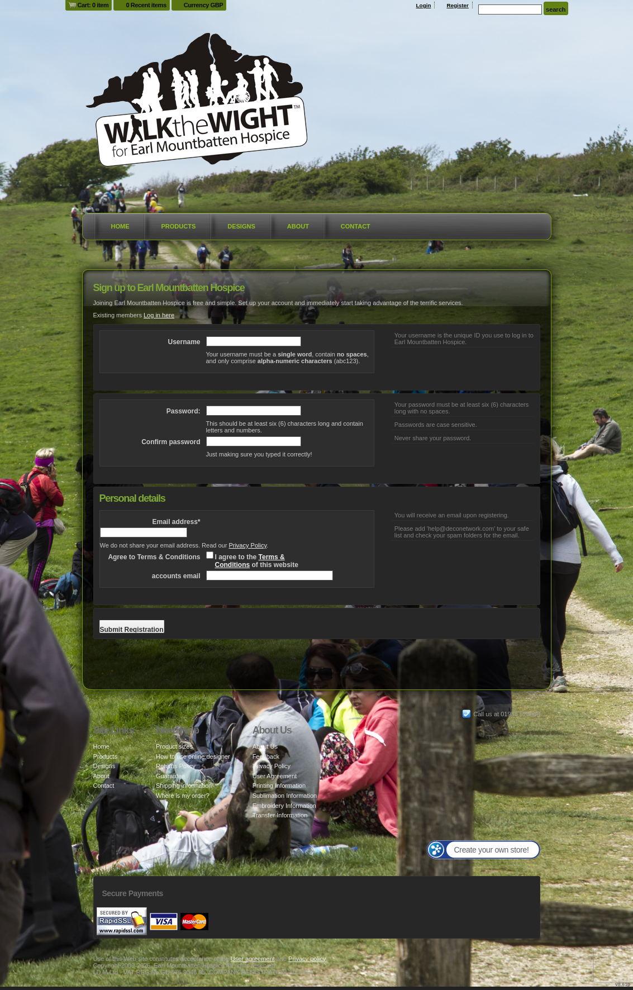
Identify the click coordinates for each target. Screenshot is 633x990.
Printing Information (279, 785)
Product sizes (174, 746)
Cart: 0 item (93, 5)
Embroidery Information (284, 805)
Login (423, 5)
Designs (241, 226)
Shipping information (184, 785)
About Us (265, 746)
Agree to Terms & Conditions (154, 557)
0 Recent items (146, 5)
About (298, 226)
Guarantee (170, 776)
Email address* (176, 522)
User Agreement (275, 776)
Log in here (159, 315)
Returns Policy (176, 766)
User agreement (253, 958)
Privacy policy (307, 958)
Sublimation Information (285, 795)
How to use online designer (193, 756)
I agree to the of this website (256, 561)
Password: (183, 411)
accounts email (176, 576)
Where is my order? (183, 795)
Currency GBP (203, 5)
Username (184, 342)
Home (120, 226)
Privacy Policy (247, 545)
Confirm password (170, 442)
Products (178, 226)
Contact (355, 226)
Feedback (266, 756)
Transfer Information (280, 815)
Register (457, 5)
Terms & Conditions (250, 561)
